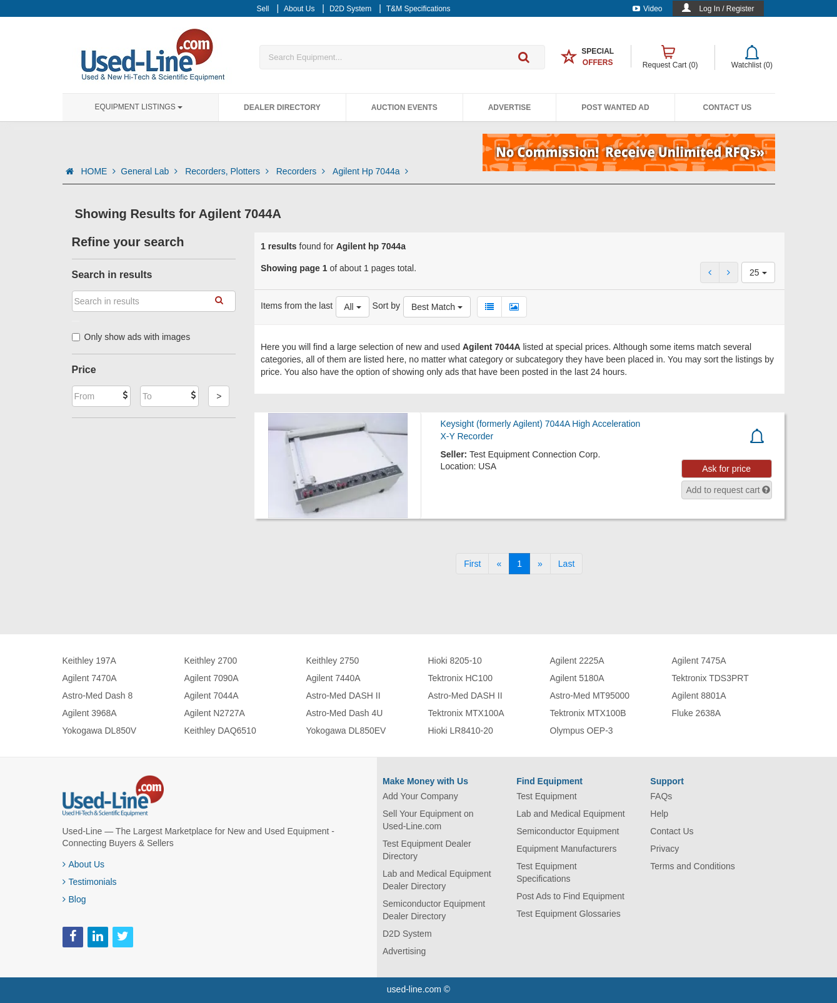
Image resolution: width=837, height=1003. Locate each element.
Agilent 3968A (90, 713)
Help (659, 814)
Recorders (302, 171)
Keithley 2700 (211, 661)
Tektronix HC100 (460, 678)
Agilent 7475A (699, 661)
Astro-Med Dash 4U (344, 713)
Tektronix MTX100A (466, 713)
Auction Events (404, 107)
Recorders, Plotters (228, 171)
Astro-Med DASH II (343, 696)
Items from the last (297, 306)
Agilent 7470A (90, 678)
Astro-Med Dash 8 (98, 696)
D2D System (407, 934)
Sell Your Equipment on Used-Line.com (428, 820)
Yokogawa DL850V (100, 731)
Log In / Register (726, 8)
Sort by (386, 306)
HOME (98, 171)
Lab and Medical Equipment (570, 814)
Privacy (664, 849)
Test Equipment (546, 796)
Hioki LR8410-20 (460, 731)
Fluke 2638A (696, 713)
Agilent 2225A (577, 661)
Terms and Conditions (692, 866)
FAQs (661, 796)
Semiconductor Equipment (567, 831)
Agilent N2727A (214, 713)
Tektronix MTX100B (588, 713)
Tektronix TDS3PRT (710, 678)
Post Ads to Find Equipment (570, 896)
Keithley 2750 (332, 661)
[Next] (540, 563)
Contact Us (727, 107)
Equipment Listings (139, 106)
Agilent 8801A (699, 696)
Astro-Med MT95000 (590, 696)
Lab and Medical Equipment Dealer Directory (437, 880)
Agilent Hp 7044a (370, 171)
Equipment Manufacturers (566, 849)
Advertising (404, 951)
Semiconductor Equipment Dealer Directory (434, 910)
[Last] (566, 563)
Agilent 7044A (211, 696)
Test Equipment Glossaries (568, 914)
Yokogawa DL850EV (346, 731)
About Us (84, 864)
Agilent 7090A (211, 678)
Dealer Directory (282, 107)
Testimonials (90, 882)
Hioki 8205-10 (455, 661)
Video (647, 8)
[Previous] (498, 563)
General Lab (150, 171)
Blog (74, 899)
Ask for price (726, 469)
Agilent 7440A (333, 678)
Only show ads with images (131, 337)
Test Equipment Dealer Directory (427, 850)
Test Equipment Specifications (546, 872)
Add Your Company (420, 796)
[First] (472, 563)
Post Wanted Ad (615, 107)
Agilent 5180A (577, 678)
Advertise (509, 107)
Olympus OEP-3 (581, 731)
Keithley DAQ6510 (220, 731)
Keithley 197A (89, 661)
